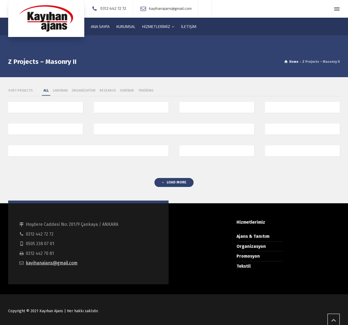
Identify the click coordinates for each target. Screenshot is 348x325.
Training (146, 90)
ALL (46, 90)
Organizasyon (251, 246)
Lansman (60, 90)
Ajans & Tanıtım (253, 236)
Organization (83, 90)
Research (108, 90)
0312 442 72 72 (113, 8)
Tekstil (244, 266)
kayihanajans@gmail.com (170, 8)
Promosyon (248, 256)
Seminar (127, 90)
